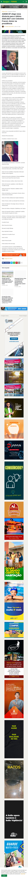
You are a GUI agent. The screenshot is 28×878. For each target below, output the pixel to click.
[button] (1, 2)
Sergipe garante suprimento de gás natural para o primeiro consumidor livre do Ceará (7, 281)
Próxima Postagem (23, 315)
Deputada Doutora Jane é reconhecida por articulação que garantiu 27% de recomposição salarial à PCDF (20, 282)
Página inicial (4, 11)
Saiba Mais (22, 873)
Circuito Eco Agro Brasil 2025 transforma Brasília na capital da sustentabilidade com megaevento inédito (7, 299)
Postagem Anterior (5, 315)
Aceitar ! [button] (4, 875)
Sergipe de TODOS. (12, 11)
